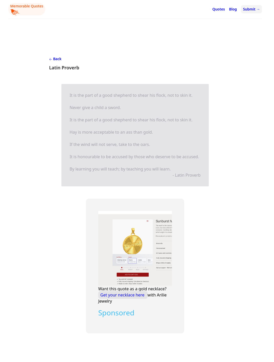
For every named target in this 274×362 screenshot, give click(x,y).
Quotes (218, 9)
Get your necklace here (123, 295)
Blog (233, 9)
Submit (251, 9)
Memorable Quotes (26, 9)
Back (55, 58)
